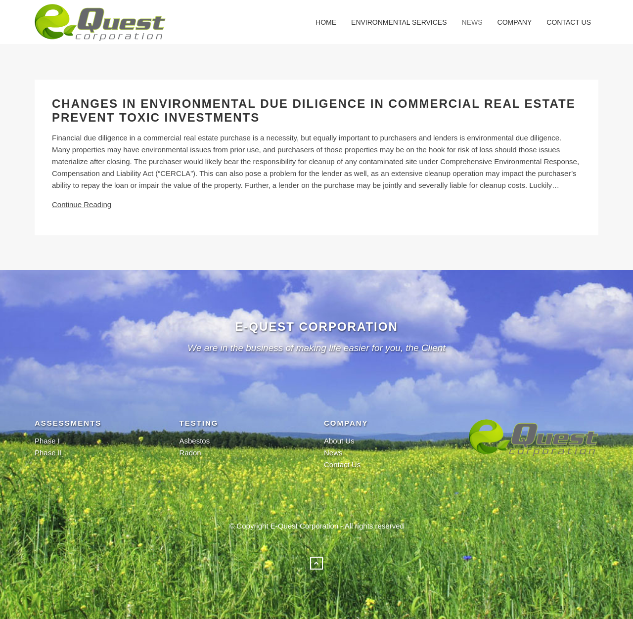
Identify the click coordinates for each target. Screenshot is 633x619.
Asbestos (195, 441)
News (472, 22)
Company (514, 22)
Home (326, 22)
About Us (339, 441)
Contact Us (568, 22)
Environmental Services (399, 22)
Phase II (48, 452)
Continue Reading (81, 204)
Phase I (47, 441)
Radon (190, 452)
